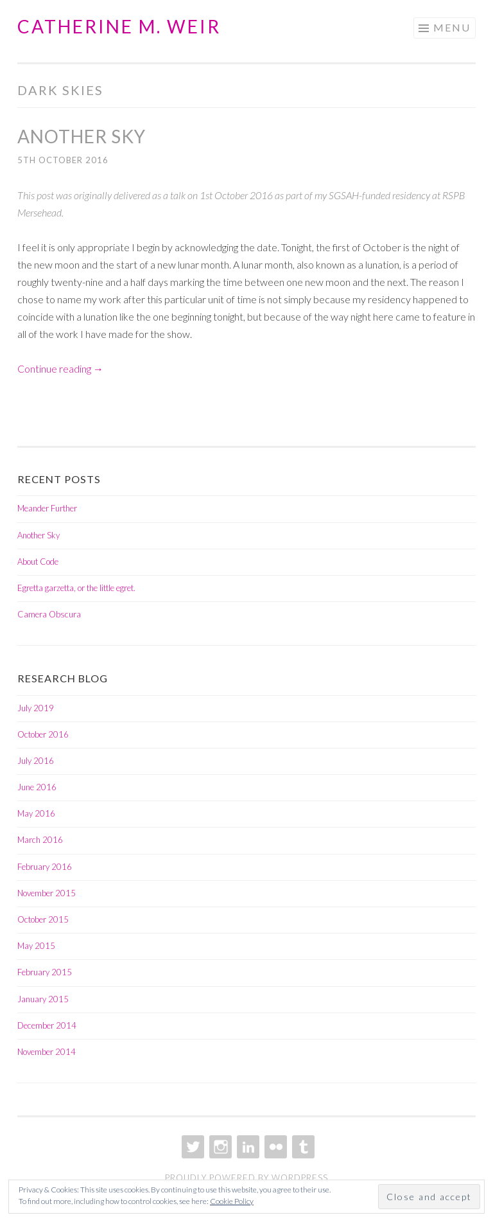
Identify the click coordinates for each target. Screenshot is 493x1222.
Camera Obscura (49, 614)
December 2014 (46, 1025)
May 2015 (36, 946)
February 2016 (44, 867)
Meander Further (47, 508)
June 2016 (36, 787)
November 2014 (46, 1052)
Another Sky (81, 136)
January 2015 (43, 999)
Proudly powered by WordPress (246, 1178)
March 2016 (40, 840)
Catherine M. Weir (119, 26)
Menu (452, 27)
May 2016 (36, 813)
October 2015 (43, 919)
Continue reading (60, 368)
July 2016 (35, 761)
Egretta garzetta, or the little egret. (76, 588)
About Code (37, 561)
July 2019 (35, 708)
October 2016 (43, 734)
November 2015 (46, 893)
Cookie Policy (232, 1201)
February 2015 (44, 972)
